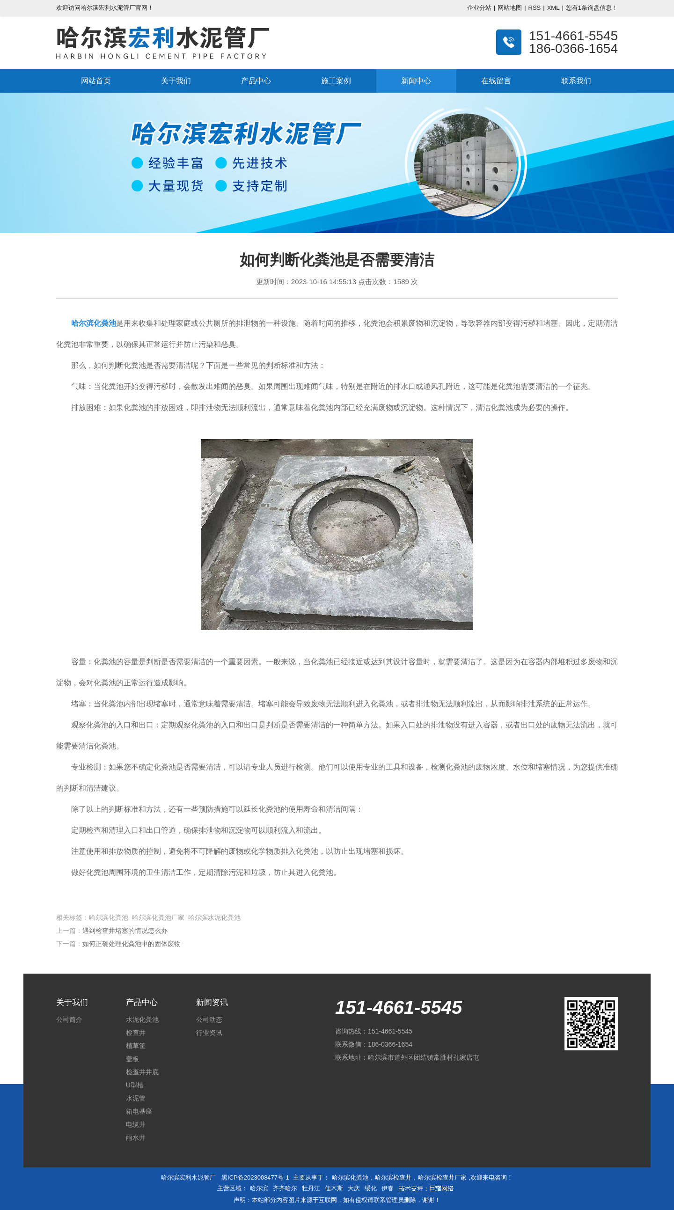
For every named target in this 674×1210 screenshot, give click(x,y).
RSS (534, 7)
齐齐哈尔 (285, 1188)
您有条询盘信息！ (592, 7)
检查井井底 (142, 1072)
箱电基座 (139, 1111)
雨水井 (136, 1137)
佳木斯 (334, 1188)
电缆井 (136, 1124)
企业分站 (479, 7)
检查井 (136, 1032)
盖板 (132, 1059)
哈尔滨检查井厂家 (442, 1177)
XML (553, 7)
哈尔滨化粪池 (350, 1177)
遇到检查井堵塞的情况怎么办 (125, 930)
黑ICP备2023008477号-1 (255, 1177)
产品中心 (256, 81)
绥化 (371, 1188)
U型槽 (135, 1085)
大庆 (354, 1188)
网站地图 (510, 7)
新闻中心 (416, 81)
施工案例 (336, 81)
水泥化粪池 (142, 1019)
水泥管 (136, 1098)
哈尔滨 (259, 1188)
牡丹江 (311, 1188)
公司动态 (209, 1019)
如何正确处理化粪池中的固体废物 (131, 943)
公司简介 (69, 1019)
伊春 (387, 1188)
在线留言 (496, 81)
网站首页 (96, 81)
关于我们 (176, 81)
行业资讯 (209, 1032)
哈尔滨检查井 (393, 1177)
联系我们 (576, 81)
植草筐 (136, 1045)
